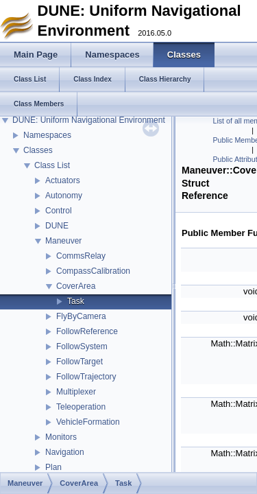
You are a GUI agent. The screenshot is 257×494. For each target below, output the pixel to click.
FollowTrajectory (86, 376)
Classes (38, 150)
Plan (53, 467)
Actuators (62, 180)
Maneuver (63, 241)
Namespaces (47, 135)
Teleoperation (81, 407)
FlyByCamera (81, 316)
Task (75, 301)
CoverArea (75, 286)
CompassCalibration (93, 271)
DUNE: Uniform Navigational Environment (88, 120)
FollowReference (87, 331)
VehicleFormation (88, 422)
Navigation (64, 452)
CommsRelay (81, 256)
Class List (52, 165)
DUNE (57, 226)
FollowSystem (82, 346)
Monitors (61, 437)
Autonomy (63, 195)
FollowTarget (79, 361)
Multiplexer (76, 392)
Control (58, 210)
